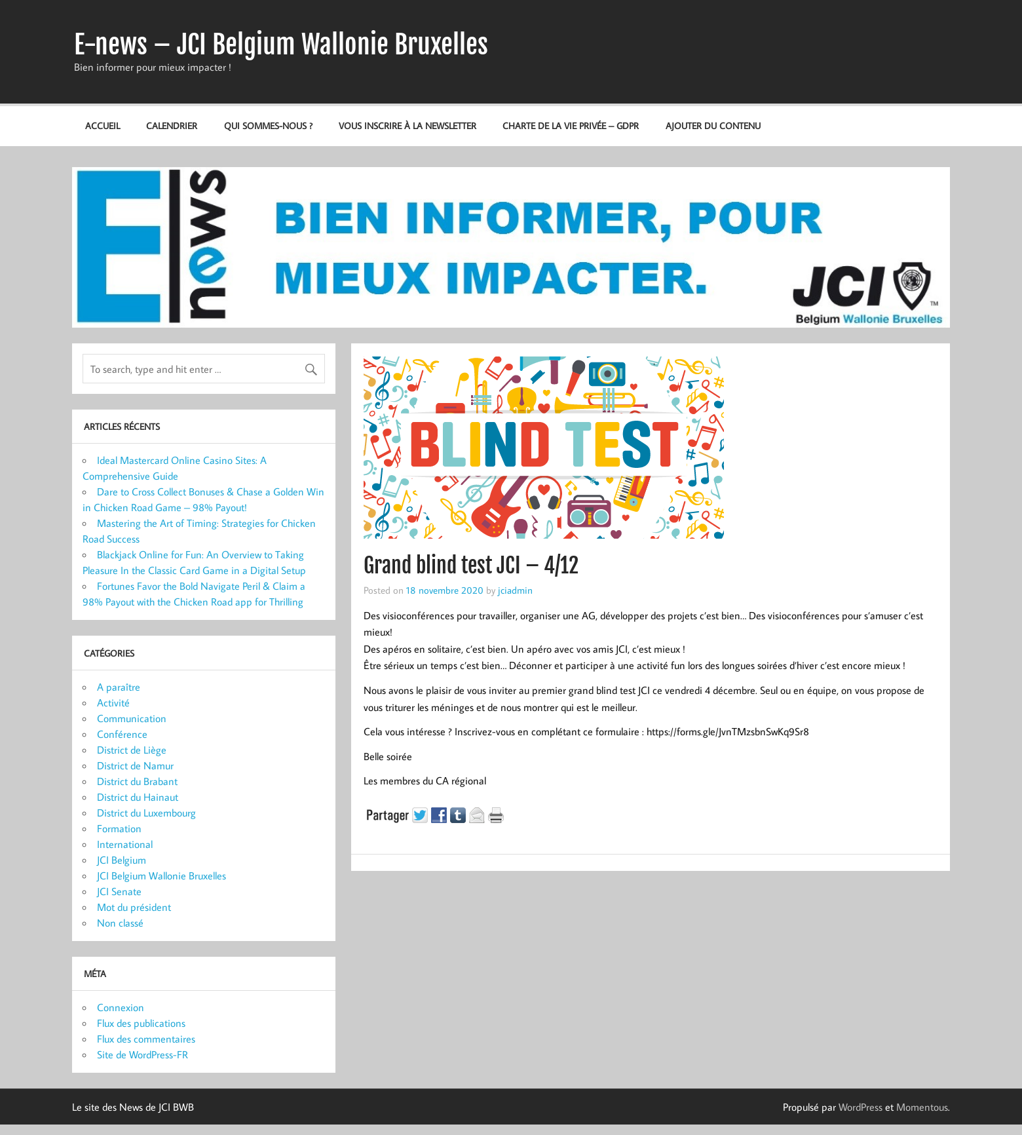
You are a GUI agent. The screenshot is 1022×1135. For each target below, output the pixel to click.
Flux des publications (141, 1022)
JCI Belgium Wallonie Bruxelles (161, 875)
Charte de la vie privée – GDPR (570, 125)
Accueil (102, 125)
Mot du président (134, 907)
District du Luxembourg (146, 812)
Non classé (120, 922)
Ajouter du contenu (713, 125)
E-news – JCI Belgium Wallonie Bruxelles (281, 44)
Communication (131, 718)
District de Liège (131, 749)
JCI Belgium (121, 859)
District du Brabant (137, 781)
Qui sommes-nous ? (268, 125)
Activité (113, 702)
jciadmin (515, 589)
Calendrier (171, 125)
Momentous (922, 1106)
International (125, 844)
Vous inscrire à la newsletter (407, 125)
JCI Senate (119, 891)
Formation (119, 828)
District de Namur (135, 765)
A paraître (118, 686)
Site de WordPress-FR (142, 1054)
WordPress (860, 1106)
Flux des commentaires (146, 1038)
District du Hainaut (137, 796)
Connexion (120, 1007)
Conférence (122, 734)
